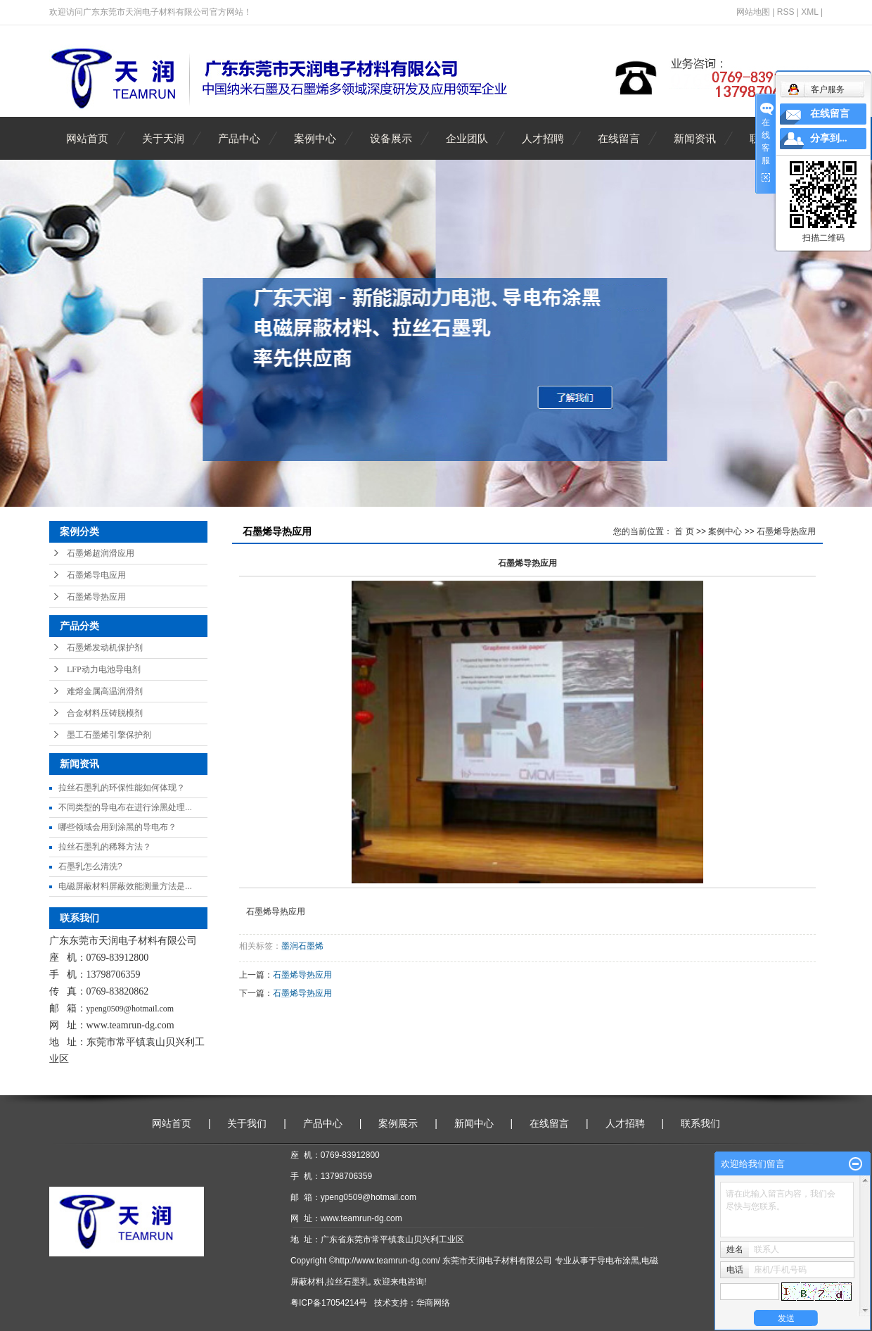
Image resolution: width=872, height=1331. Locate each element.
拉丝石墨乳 (347, 1282)
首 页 (683, 531)
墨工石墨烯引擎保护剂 (109, 735)
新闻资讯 (695, 138)
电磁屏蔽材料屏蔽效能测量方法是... (125, 886)
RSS (786, 12)
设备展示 (391, 138)
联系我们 (700, 1123)
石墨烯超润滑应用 (100, 553)
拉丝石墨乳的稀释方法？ (104, 847)
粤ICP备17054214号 (328, 1303)
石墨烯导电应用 (96, 575)
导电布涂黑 (618, 1261)
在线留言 (619, 138)
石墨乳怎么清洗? (90, 866)
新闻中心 (474, 1123)
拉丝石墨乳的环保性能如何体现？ (121, 788)
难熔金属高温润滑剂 (105, 691)
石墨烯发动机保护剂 (105, 647)
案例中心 (315, 138)
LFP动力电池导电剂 (104, 669)
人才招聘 (543, 138)
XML (809, 12)
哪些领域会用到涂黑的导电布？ (117, 827)
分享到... (828, 138)
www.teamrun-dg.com (130, 1025)
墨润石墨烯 (302, 946)
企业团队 (467, 138)
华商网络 (433, 1303)
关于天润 (163, 138)
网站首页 (87, 138)
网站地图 (753, 12)
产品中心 (239, 138)
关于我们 (247, 1123)
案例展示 (398, 1123)
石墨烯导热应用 (96, 597)
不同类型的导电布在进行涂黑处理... (125, 807)
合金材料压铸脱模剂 (105, 713)
